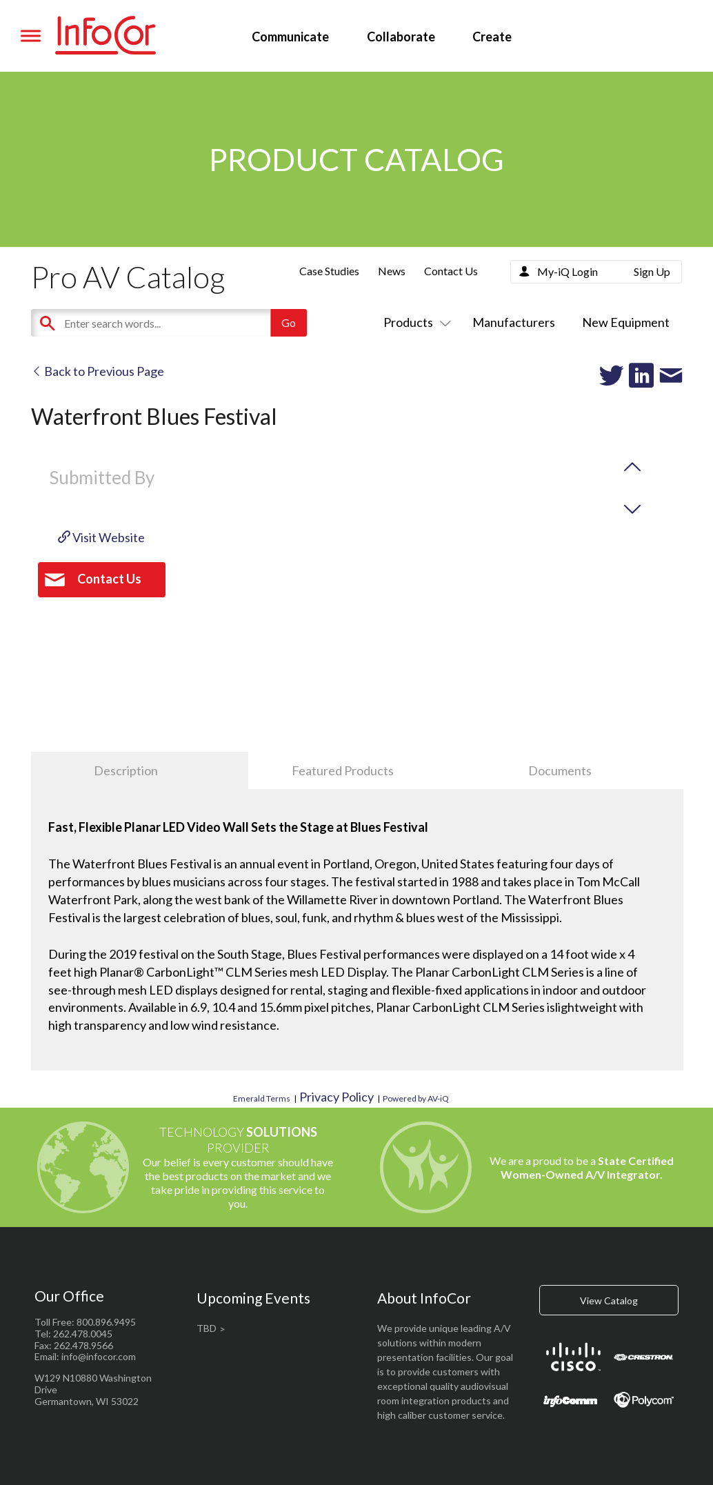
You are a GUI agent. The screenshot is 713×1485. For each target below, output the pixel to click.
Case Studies (329, 270)
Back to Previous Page (97, 371)
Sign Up (652, 271)
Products (414, 322)
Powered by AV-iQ (416, 1098)
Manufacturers (513, 322)
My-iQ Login (567, 271)
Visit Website (101, 537)
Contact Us (451, 270)
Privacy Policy (336, 1096)
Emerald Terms (261, 1098)
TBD (207, 1328)
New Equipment (626, 322)
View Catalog (609, 1300)
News (391, 270)
